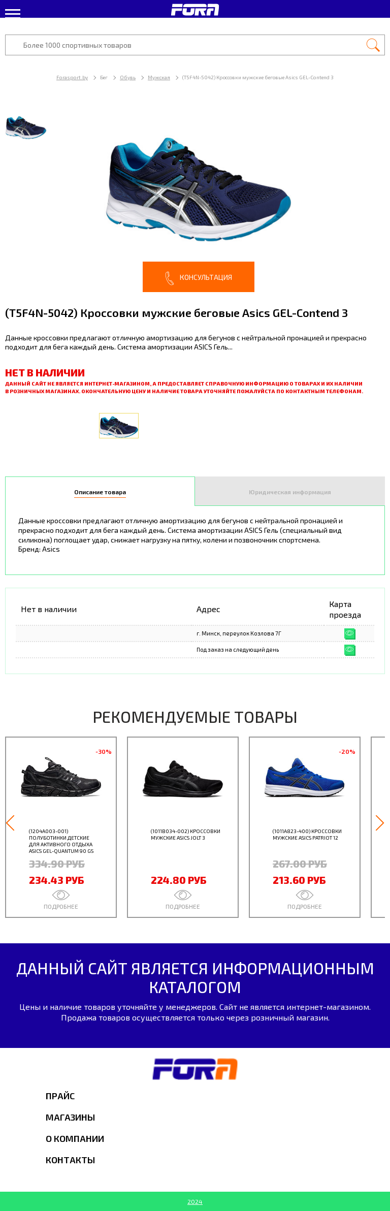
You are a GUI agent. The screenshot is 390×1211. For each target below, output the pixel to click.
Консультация (198, 278)
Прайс (60, 1095)
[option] (195, 198)
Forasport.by (72, 77)
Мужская (159, 77)
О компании (75, 1138)
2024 (195, 1201)
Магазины (70, 1117)
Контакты (70, 1159)
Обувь (128, 77)
